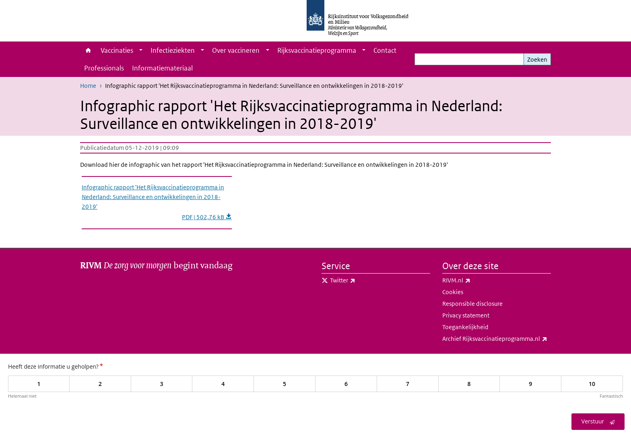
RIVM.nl (474, 280)
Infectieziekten (173, 50)
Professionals (104, 68)
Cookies (452, 292)
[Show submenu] (140, 50)
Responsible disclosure (472, 303)
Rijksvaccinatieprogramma (316, 50)
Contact (384, 50)
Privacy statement (465, 315)
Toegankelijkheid (465, 327)
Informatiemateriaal (162, 68)
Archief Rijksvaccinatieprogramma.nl (496, 339)
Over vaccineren (236, 50)
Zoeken (537, 59)
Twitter (360, 280)
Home (88, 50)
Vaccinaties (117, 50)
